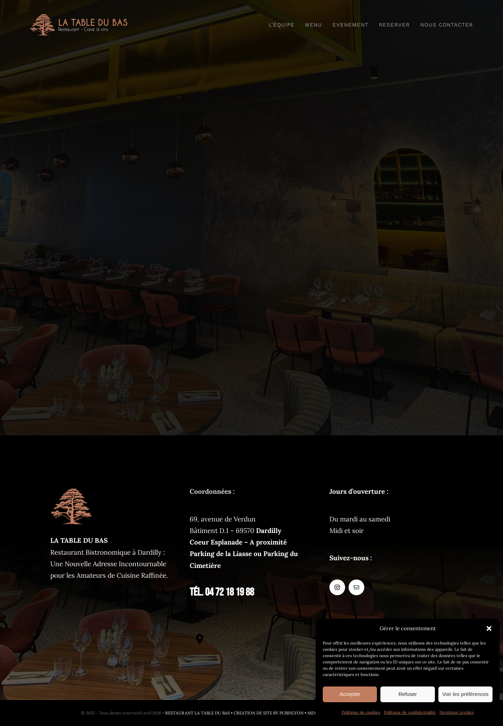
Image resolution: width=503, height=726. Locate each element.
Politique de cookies (361, 712)
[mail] (356, 587)
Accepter (350, 694)
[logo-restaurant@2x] (78, 17)
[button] (489, 628)
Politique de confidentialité (410, 712)
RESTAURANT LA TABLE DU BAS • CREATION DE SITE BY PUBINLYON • (236, 713)
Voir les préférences (465, 694)
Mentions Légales (456, 712)
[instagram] (337, 587)
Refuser (408, 694)
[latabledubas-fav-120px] (71, 489)
